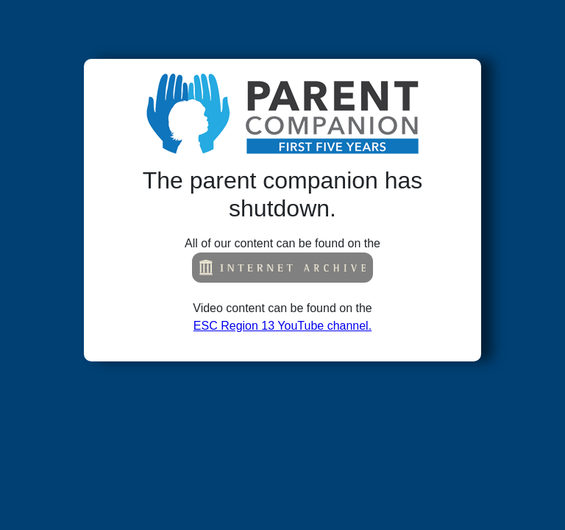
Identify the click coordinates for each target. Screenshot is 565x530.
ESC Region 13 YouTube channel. (282, 325)
